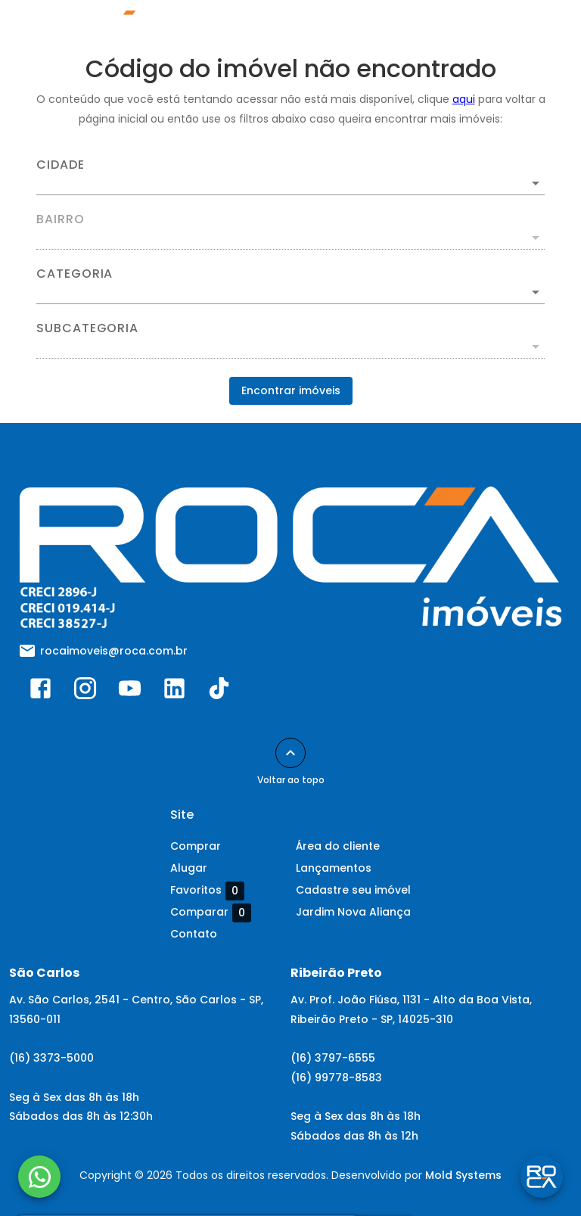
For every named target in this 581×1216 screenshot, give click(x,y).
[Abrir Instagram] (85, 691)
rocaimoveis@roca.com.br (114, 650)
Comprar (195, 846)
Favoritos (207, 891)
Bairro (60, 219)
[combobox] (290, 177)
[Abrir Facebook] (40, 691)
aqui (463, 99)
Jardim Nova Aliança (353, 911)
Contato (193, 933)
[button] (290, 292)
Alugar (188, 867)
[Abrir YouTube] (130, 691)
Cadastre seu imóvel (353, 889)
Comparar (210, 912)
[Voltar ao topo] (290, 753)
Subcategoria (87, 328)
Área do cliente (338, 846)
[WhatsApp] (39, 1176)
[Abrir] (535, 183)
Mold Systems (463, 1175)
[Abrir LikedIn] (174, 691)
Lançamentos (333, 867)
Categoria (74, 274)
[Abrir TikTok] (219, 691)
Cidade (60, 165)
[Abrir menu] (531, 27)
